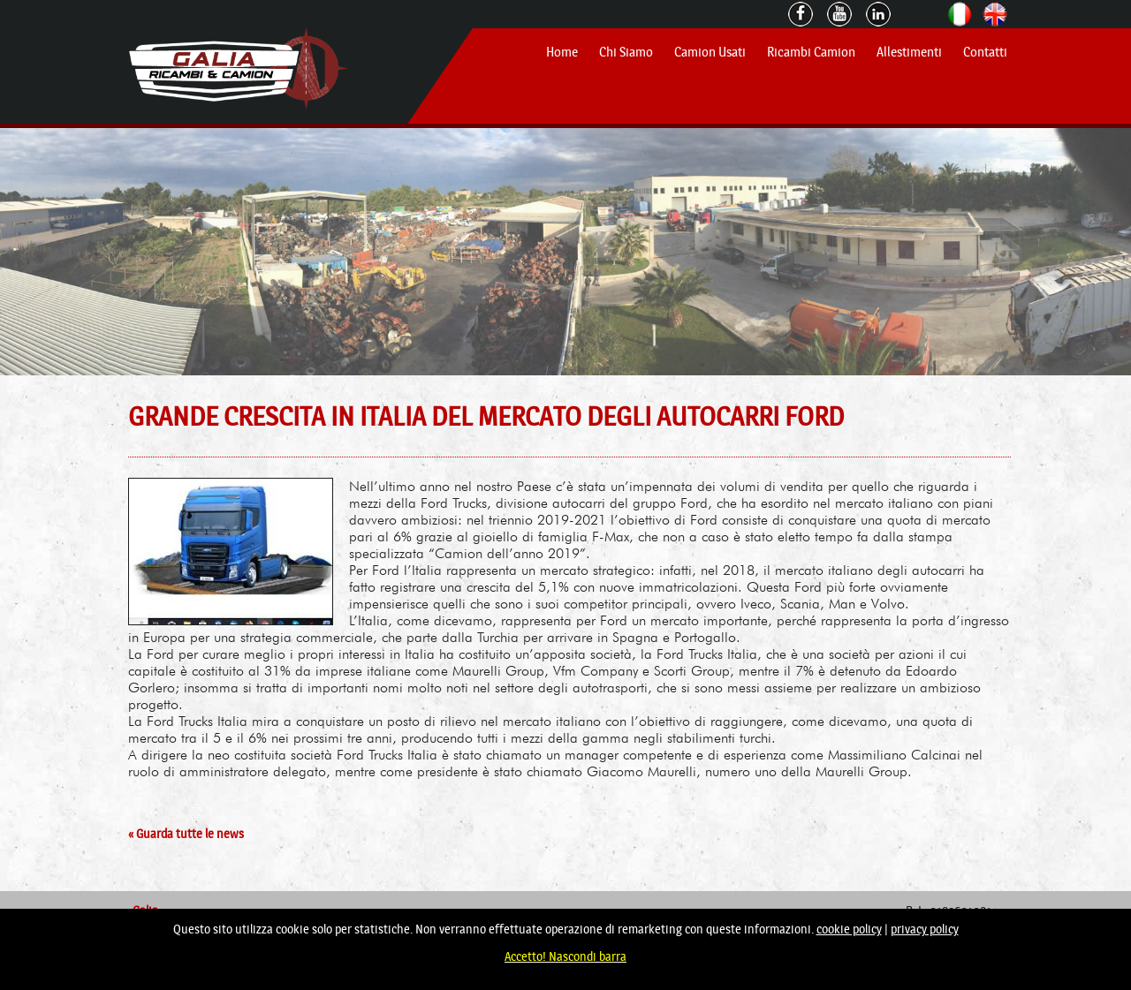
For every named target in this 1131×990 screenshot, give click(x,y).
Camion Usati (710, 52)
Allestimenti (909, 52)
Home (562, 52)
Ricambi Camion (811, 52)
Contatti (985, 52)
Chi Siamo (626, 52)
